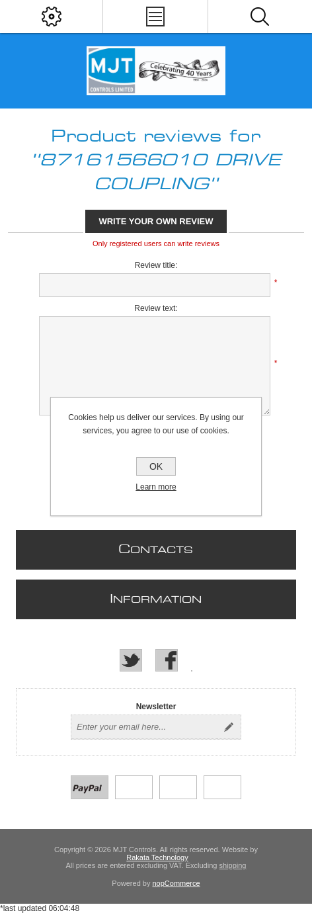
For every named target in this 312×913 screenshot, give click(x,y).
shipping (232, 865)
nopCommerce (176, 883)
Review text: (155, 308)
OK (156, 466)
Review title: (156, 265)
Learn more (156, 487)
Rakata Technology (157, 857)
